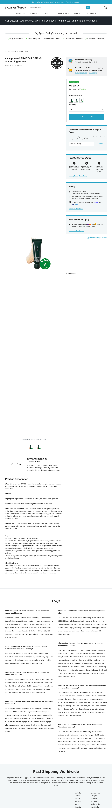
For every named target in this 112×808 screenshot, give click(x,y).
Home (7, 51)
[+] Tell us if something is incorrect (97, 238)
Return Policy (83, 176)
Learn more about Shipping (76, 231)
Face (26, 51)
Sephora (13, 51)
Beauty (21, 51)
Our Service (20, 14)
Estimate (100, 143)
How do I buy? (93, 73)
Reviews (77, 14)
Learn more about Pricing (76, 209)
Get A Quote (91, 14)
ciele (7, 58)
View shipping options (81, 73)
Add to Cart (86, 117)
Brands (46, 14)
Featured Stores (62, 14)
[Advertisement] (86, 256)
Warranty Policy (73, 176)
